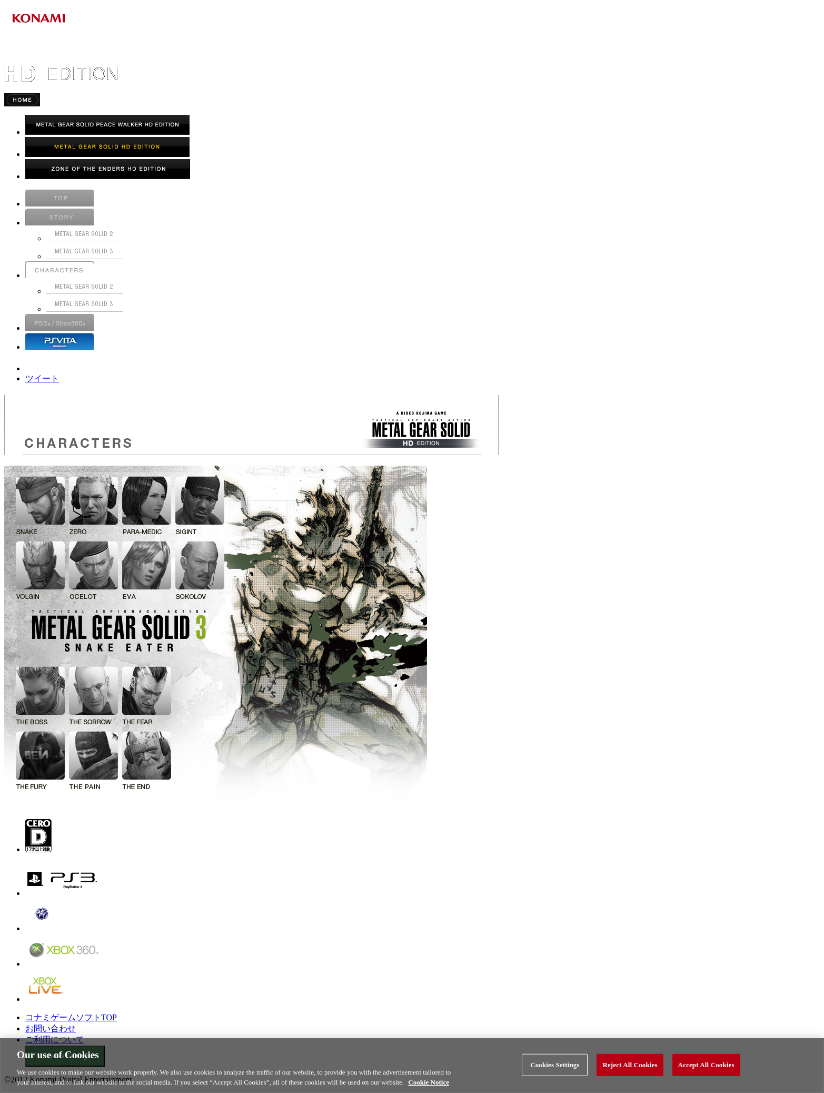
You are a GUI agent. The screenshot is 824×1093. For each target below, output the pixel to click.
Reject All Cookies (629, 1065)
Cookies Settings (554, 1065)
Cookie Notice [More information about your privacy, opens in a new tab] (428, 1082)
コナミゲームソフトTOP (71, 1017)
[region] (412, 1065)
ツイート (42, 378)
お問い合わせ (50, 1028)
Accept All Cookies (706, 1065)
